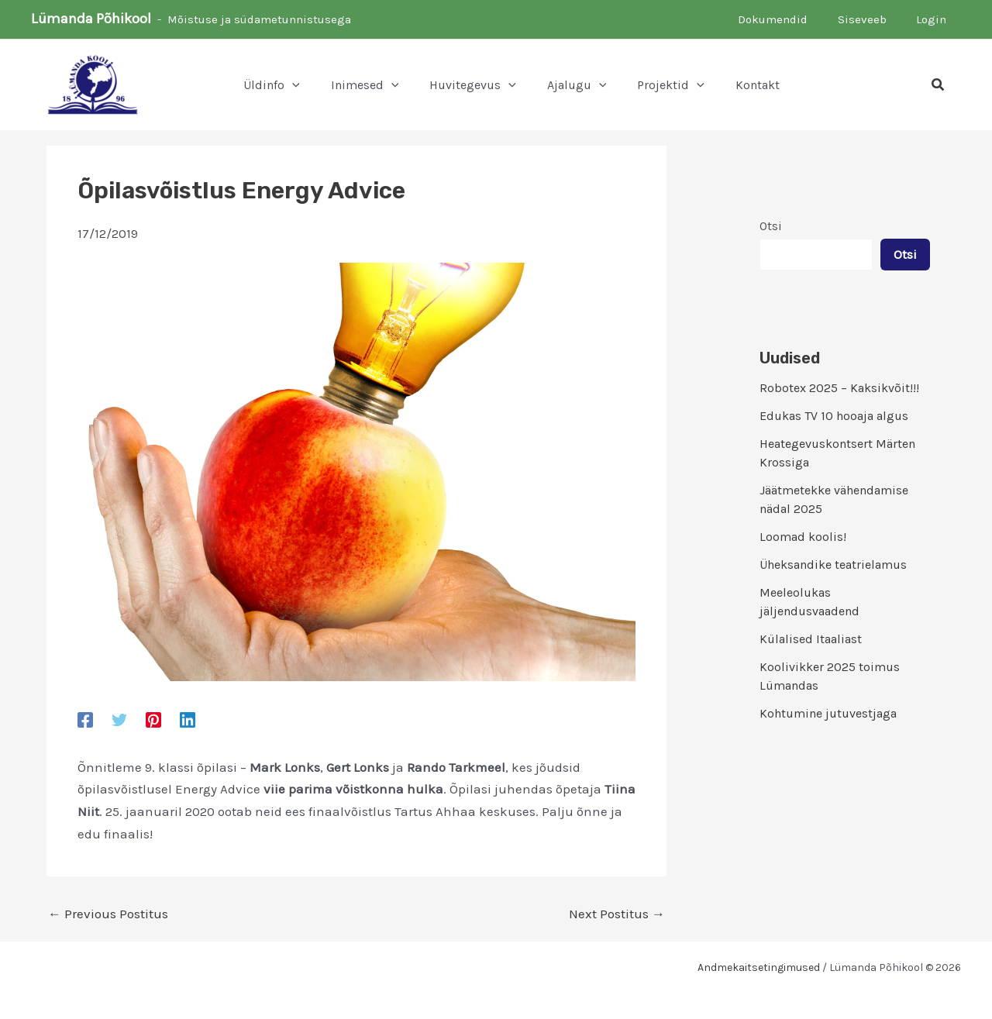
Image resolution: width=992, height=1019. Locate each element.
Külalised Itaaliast (811, 639)
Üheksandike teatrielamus (833, 564)
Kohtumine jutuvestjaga (828, 713)
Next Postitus (617, 914)
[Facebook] (85, 719)
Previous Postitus (108, 914)
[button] (939, 85)
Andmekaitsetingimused (759, 967)
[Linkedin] (187, 719)
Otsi (771, 226)
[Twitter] (119, 719)
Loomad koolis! (803, 536)
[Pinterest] (153, 719)
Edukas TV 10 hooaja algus (834, 415)
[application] (292, 85)
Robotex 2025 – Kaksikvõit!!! (839, 387)
